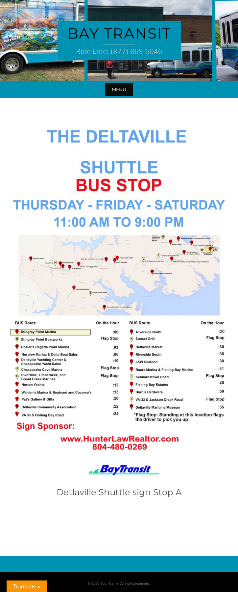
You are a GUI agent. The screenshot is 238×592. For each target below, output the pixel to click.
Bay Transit (119, 33)
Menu (119, 90)
